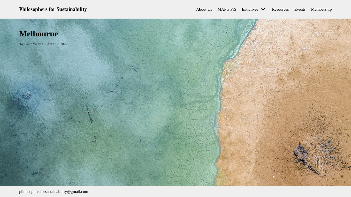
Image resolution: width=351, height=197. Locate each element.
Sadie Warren (33, 44)
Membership (321, 9)
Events (299, 9)
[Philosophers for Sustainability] (53, 9)
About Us (204, 9)
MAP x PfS (226, 9)
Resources (280, 9)
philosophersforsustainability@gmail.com (53, 191)
